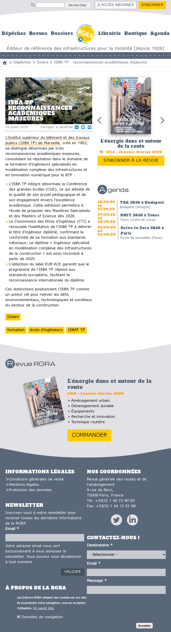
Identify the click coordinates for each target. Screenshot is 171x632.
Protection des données (30, 490)
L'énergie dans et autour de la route (131, 143)
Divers (13, 317)
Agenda (159, 33)
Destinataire (100, 545)
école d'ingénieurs (46, 330)
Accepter (144, 626)
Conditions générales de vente (36, 479)
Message (97, 581)
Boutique (135, 33)
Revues (38, 33)
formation (15, 330)
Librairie (109, 33)
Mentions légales (24, 484)
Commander (89, 435)
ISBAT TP (76, 330)
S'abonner (152, 5)
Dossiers (62, 33)
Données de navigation (42, 618)
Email (12, 529)
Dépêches (14, 33)
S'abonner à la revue (131, 160)
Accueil (85, 33)
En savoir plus (43, 609)
